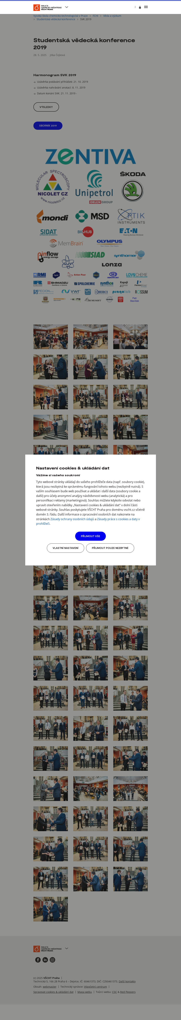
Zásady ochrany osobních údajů (72, 519)
